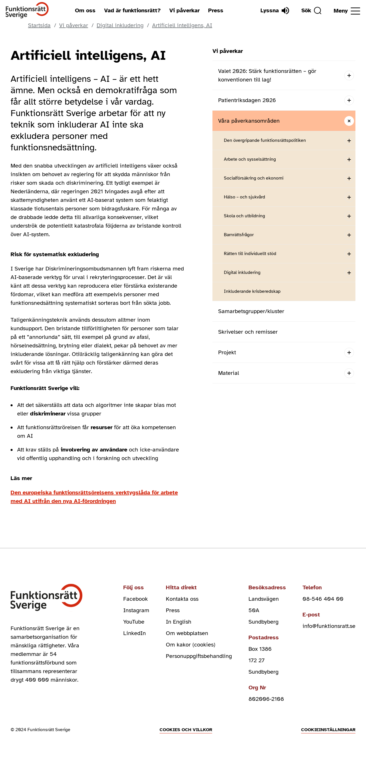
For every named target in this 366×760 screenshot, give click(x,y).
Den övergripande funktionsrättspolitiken (265, 140)
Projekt (227, 352)
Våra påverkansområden (249, 120)
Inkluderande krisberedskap (252, 291)
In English (178, 621)
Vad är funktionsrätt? (132, 10)
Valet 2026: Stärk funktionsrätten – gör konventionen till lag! (267, 75)
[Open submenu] (349, 75)
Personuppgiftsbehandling (199, 656)
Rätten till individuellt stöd (250, 253)
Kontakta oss (182, 598)
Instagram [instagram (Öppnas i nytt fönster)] (136, 610)
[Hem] (27, 10)
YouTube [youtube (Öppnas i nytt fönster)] (133, 621)
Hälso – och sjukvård (244, 197)
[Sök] (311, 10)
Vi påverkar (184, 10)
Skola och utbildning (244, 216)
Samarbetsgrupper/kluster (251, 311)
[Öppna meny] (347, 11)
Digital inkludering (242, 272)
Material (228, 373)
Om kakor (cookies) (190, 644)
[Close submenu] (349, 121)
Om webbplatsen (187, 633)
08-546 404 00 (323, 598)
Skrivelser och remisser (248, 331)
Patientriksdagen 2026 (247, 100)
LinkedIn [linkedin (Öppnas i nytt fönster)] (134, 633)
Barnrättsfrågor (239, 235)
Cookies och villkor (186, 730)
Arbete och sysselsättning (250, 159)
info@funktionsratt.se (329, 626)
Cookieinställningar (328, 730)
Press (215, 10)
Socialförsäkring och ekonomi (253, 178)
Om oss (85, 10)
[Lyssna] (274, 10)
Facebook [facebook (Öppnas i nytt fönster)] (135, 598)
